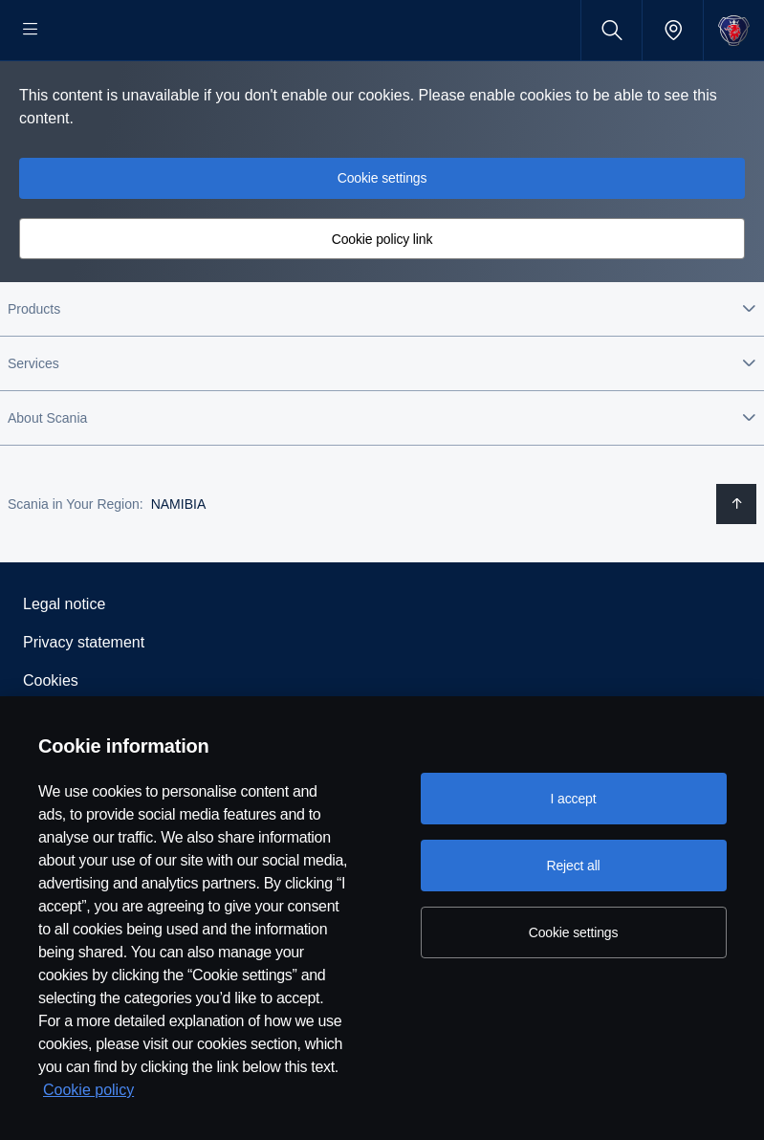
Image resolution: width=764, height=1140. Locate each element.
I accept (574, 798)
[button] (382, 370)
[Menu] (30, 30)
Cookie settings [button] (382, 239)
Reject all (573, 865)
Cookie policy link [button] (382, 300)
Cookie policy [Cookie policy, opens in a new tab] (88, 1090)
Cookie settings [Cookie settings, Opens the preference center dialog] (574, 932)
